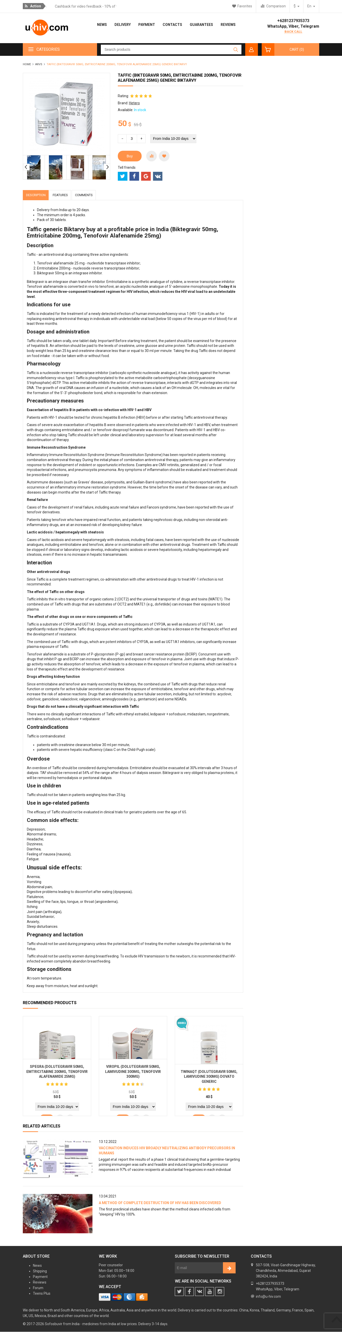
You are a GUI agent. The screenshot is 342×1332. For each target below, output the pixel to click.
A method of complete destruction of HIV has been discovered (160, 1203)
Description (38, 195)
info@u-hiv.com (268, 1297)
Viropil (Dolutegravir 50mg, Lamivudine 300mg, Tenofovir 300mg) (133, 1073)
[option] (34, 167)
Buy (130, 156)
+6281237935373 (293, 20)
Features (66, 195)
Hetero (134, 103)
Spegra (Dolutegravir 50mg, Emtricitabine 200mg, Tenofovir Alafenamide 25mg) (57, 1073)
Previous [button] (26, 167)
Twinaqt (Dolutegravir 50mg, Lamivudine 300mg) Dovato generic (209, 1078)
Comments (94, 195)
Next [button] (107, 167)
